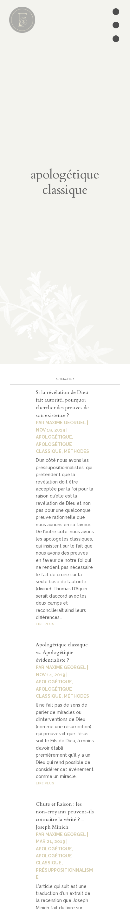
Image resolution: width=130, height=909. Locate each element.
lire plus (45, 624)
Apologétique (54, 681)
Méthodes (76, 696)
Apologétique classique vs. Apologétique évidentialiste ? (62, 652)
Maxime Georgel (65, 667)
